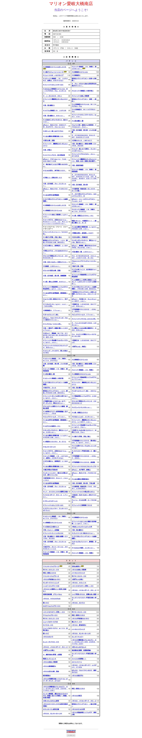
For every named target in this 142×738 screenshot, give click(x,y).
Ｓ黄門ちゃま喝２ (77, 579)
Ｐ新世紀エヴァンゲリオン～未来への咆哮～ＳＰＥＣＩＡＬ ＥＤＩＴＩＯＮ (84, 294)
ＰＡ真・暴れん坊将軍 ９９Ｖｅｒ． (55, 281)
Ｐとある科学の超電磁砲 (51, 195)
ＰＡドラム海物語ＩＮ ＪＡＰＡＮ (54, 110)
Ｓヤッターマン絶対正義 (51, 709)
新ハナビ (46, 603)
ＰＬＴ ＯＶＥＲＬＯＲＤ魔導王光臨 (55, 491)
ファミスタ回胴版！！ (79, 659)
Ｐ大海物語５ (76, 75)
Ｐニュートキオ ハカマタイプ (53, 75)
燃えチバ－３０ (77, 622)
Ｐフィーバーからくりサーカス (53, 84)
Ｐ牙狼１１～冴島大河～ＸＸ (52, 177)
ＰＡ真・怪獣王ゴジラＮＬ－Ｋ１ (82, 215)
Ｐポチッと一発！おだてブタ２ (53, 131)
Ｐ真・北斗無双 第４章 (80, 184)
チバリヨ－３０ (48, 625)
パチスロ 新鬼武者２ (79, 625)
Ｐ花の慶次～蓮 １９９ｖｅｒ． (82, 252)
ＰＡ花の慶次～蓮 (77, 121)
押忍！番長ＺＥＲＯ (49, 573)
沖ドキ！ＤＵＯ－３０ (79, 576)
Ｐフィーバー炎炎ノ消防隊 (80, 96)
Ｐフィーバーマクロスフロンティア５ (84, 466)
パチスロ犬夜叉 (77, 695)
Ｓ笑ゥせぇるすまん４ (79, 647)
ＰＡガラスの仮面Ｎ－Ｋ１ (51, 426)
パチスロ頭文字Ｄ (77, 675)
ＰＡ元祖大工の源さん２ (51, 526)
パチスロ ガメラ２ (78, 603)
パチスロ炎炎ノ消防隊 (79, 569)
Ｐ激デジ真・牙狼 (77, 266)
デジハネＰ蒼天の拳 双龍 (51, 270)
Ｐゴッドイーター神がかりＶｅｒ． (83, 533)
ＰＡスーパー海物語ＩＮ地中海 (53, 378)
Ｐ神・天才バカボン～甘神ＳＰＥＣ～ (55, 262)
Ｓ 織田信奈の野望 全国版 (52, 654)
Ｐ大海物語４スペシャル (80, 72)
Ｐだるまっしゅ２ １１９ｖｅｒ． (83, 416)
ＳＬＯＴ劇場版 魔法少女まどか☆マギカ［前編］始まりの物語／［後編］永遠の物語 (55, 695)
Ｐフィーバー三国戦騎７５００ (82, 505)
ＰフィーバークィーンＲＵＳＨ (53, 533)
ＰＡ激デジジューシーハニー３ (53, 72)
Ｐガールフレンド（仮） (51, 314)
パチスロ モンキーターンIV (81, 633)
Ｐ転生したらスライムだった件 (82, 526)
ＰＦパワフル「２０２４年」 (52, 324)
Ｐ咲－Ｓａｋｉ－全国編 (51, 530)
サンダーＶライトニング (51, 582)
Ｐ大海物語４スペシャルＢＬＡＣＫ (54, 67)
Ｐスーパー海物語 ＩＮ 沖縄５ (82, 370)
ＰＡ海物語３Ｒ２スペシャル (52, 210)
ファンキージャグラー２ (51, 566)
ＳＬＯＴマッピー (77, 636)
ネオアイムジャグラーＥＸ (51, 606)
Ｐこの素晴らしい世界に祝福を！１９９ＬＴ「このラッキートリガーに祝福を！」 (84, 281)
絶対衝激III (47, 675)
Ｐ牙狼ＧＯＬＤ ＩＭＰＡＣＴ (82, 140)
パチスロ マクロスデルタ (51, 598)
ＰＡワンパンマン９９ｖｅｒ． (82, 407)
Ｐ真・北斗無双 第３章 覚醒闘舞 (54, 275)
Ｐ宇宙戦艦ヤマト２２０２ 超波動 (83, 462)
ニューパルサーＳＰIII (50, 622)
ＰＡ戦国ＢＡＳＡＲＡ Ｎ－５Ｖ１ (54, 441)
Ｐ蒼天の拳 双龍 (49, 140)
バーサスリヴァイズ (78, 573)
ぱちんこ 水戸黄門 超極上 (81, 469)
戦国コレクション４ (49, 659)
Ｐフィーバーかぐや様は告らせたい (83, 491)
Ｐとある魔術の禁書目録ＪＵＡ (53, 136)
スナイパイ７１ (77, 662)
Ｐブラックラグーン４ (50, 501)
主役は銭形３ (76, 566)
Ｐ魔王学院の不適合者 (50, 469)
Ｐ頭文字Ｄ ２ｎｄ (49, 387)
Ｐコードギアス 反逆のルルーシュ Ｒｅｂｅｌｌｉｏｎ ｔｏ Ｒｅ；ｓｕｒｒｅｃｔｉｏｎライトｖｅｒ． (55, 221)
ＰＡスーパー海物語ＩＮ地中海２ (82, 91)
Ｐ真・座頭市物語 (77, 165)
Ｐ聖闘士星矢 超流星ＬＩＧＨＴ (82, 233)
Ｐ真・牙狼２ (47, 150)
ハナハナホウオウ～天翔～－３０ (82, 586)
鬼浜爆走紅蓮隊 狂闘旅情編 (81, 650)
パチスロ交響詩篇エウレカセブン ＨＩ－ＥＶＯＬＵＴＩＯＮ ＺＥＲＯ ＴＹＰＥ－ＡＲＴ (84, 642)
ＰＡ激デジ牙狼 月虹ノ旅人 (52, 237)
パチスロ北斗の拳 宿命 (51, 671)
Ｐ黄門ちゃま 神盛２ (79, 346)
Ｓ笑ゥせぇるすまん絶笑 (51, 701)
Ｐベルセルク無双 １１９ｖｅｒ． (83, 548)
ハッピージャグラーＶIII (51, 586)
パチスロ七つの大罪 (78, 709)
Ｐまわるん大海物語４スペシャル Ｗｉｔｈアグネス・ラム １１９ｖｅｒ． (55, 90)
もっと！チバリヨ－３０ (51, 642)
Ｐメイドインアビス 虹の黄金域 (54, 155)
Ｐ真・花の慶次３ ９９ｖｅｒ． (54, 115)
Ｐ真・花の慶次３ (49, 105)
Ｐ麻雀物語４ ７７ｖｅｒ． (52, 310)
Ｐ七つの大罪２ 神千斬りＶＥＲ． (54, 170)
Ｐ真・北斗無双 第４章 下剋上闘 (83, 483)
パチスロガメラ (48, 636)
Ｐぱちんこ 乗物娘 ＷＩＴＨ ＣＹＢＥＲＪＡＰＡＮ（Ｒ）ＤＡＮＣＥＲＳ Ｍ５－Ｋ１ (55, 335)
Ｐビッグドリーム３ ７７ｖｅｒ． (83, 314)
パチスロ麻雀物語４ (49, 666)
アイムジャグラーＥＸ (50, 615)
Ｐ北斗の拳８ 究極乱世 (80, 237)
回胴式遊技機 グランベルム (52, 594)
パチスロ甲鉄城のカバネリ (51, 579)
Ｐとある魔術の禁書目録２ (80, 479)
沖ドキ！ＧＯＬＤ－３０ (51, 569)
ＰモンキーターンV (49, 447)
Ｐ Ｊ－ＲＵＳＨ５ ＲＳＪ (52, 96)
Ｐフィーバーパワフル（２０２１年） (84, 319)
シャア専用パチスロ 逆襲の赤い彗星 (84, 594)
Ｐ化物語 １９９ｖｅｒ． (51, 266)
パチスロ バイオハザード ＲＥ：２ (84, 590)
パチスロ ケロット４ (79, 582)
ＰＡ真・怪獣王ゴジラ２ (80, 412)
